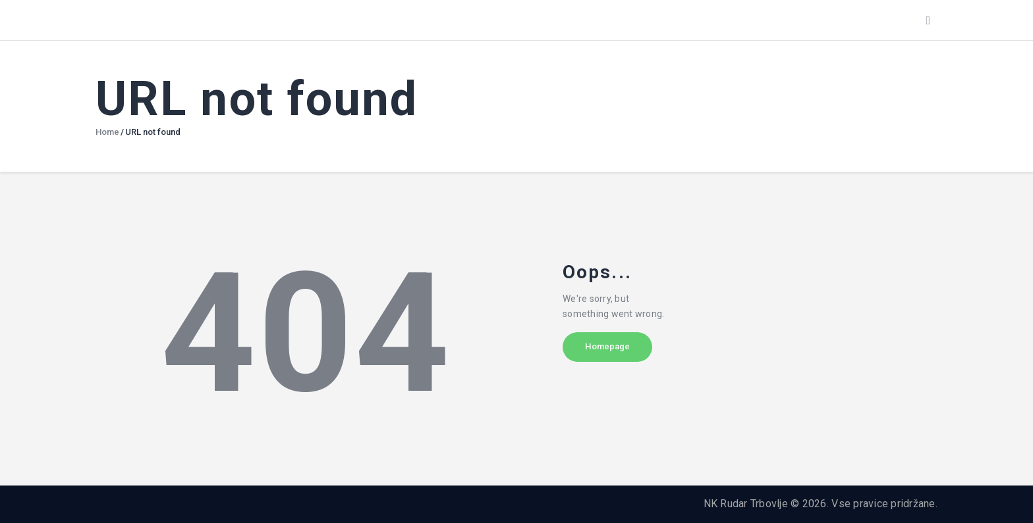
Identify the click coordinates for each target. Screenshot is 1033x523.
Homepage (619, 350)
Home (107, 132)
